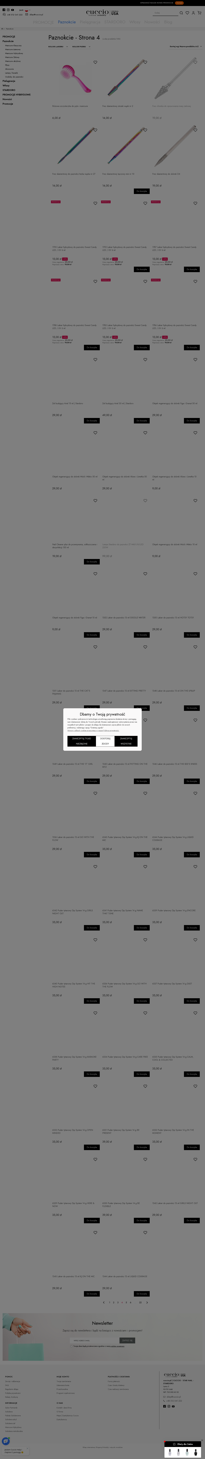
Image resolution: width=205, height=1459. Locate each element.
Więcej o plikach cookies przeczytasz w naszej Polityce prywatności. (93, 730)
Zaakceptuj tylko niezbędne (81, 741)
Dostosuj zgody (105, 741)
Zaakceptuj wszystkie (126, 741)
